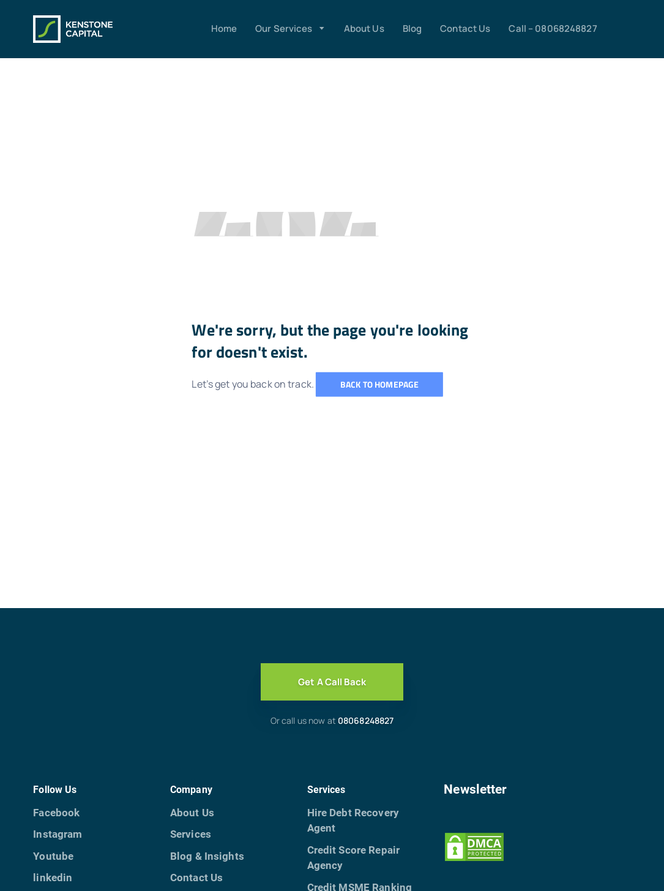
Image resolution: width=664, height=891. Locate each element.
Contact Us (465, 28)
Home (224, 28)
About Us (364, 28)
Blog (412, 28)
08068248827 (366, 720)
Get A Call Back (332, 681)
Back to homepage (379, 384)
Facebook (56, 812)
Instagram (57, 834)
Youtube (53, 856)
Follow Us (54, 789)
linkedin (52, 877)
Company (191, 789)
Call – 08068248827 (553, 28)
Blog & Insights (207, 856)
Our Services (284, 28)
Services (190, 834)
